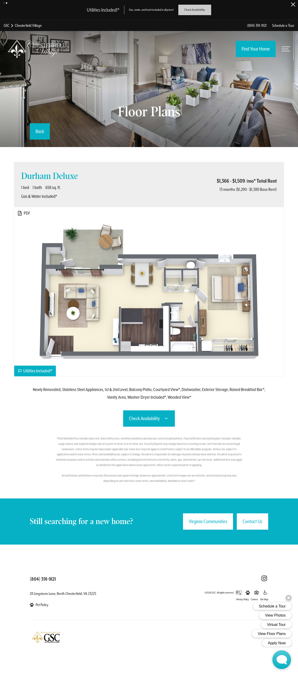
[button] (3, 3)
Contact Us (252, 521)
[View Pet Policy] (39, 604)
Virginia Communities (208, 521)
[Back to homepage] (37, 48)
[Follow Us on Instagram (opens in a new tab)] (264, 578)
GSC (6, 25)
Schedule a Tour (283, 25)
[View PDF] (23, 213)
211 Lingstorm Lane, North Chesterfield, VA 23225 (63, 593)
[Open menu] (286, 49)
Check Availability (194, 9)
